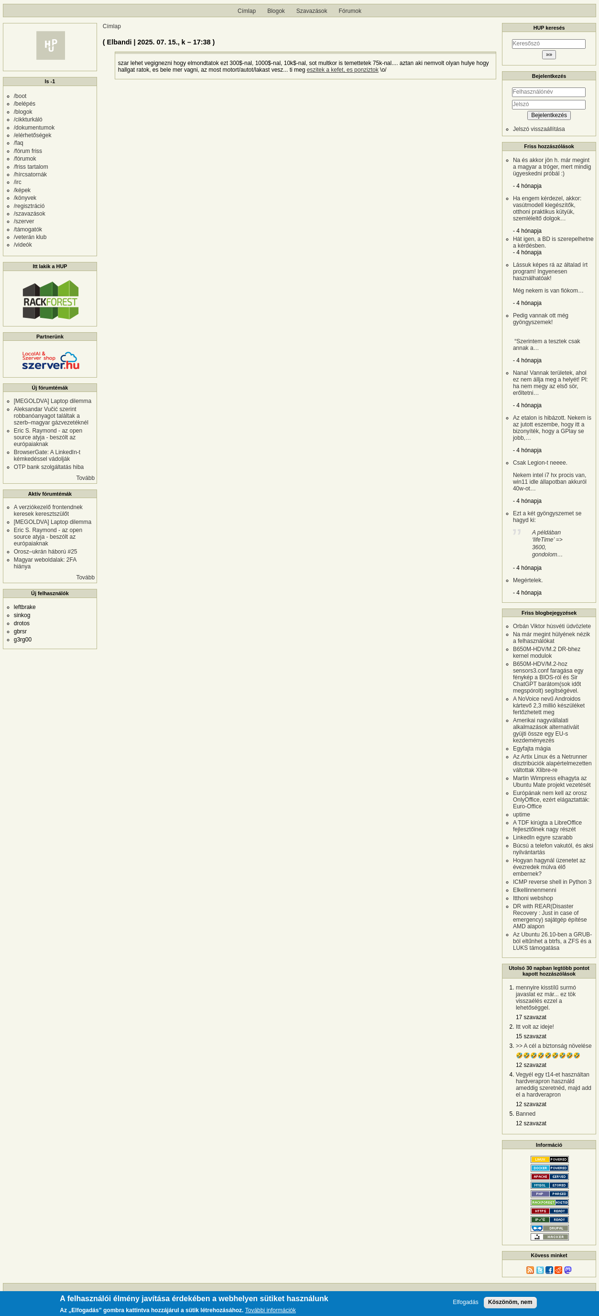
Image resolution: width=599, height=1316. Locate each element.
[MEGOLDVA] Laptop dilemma (53, 401)
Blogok (276, 11)
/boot (20, 96)
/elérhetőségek (33, 135)
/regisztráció (29, 206)
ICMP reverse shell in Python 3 (552, 882)
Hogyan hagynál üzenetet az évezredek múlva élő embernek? (549, 867)
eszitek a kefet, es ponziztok (343, 69)
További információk (270, 1310)
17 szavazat (531, 1017)
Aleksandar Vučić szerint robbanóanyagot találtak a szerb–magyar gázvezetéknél (51, 416)
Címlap (247, 11)
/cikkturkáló (28, 119)
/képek (22, 190)
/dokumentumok (34, 127)
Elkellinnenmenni (534, 890)
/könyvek (25, 198)
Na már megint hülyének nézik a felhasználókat (551, 637)
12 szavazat (531, 1065)
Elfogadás (465, 1302)
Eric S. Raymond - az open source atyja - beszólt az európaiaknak (48, 437)
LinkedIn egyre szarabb (543, 837)
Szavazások (311, 11)
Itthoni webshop (533, 898)
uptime (521, 814)
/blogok (23, 112)
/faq (18, 143)
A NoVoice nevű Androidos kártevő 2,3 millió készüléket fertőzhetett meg (549, 706)
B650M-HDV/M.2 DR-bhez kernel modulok (546, 652)
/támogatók (28, 229)
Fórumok (350, 11)
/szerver (24, 221)
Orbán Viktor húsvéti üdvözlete (552, 626)
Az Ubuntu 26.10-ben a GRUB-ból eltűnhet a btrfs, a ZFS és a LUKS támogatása (552, 941)
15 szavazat (531, 1036)
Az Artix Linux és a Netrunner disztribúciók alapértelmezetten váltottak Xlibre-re (552, 763)
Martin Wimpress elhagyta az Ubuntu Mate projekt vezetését (552, 781)
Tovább (85, 478)
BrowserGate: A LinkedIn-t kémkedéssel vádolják (47, 455)
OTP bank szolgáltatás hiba (49, 467)
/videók (23, 244)
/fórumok (25, 158)
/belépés (24, 103)
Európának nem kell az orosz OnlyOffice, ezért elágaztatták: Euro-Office (551, 800)
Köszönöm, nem (510, 1302)
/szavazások (29, 213)
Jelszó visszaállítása (539, 129)
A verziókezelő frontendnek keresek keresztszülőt (48, 510)
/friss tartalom (31, 166)
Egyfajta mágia (532, 748)
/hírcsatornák (30, 174)
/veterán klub (30, 237)
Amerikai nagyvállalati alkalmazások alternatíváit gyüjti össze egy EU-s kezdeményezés (546, 730)
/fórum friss (28, 151)
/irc (18, 182)
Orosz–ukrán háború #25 (45, 551)
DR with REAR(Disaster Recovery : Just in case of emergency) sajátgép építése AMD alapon (550, 916)
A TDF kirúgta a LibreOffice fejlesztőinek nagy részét (547, 826)
